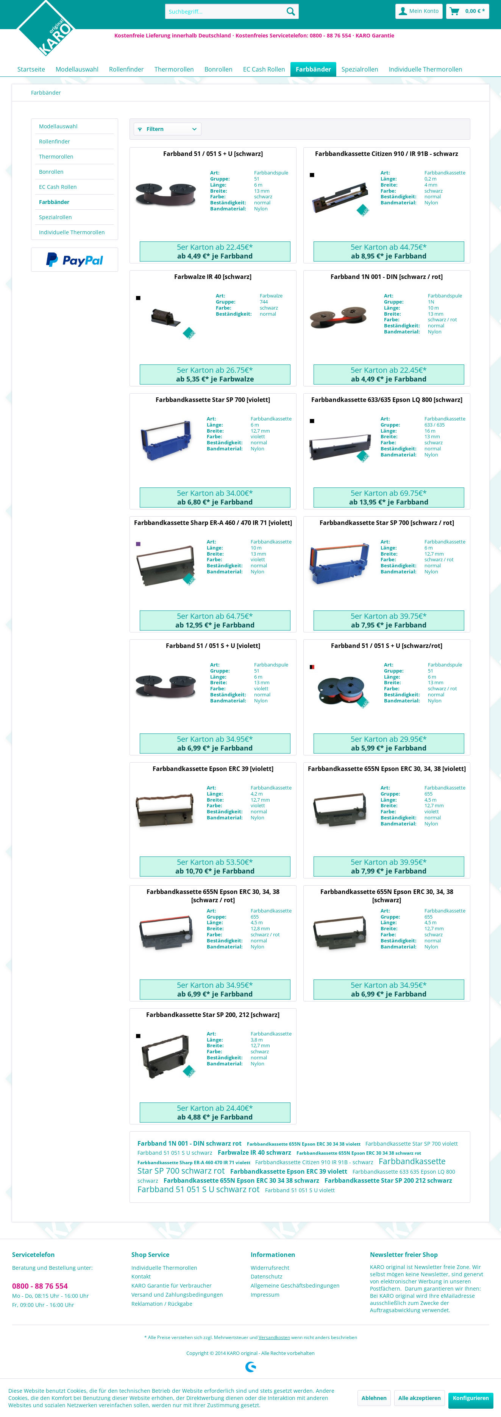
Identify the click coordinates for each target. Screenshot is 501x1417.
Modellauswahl (58, 126)
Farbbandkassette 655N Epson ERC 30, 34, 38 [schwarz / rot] (213, 896)
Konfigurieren (471, 1397)
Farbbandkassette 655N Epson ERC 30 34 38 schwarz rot (359, 1153)
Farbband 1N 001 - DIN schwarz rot (190, 1143)
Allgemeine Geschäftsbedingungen (295, 1285)
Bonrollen (51, 171)
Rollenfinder (54, 141)
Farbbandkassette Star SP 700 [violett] (213, 400)
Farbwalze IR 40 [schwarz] (212, 276)
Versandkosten (274, 1337)
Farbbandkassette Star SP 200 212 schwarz (388, 1180)
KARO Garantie (375, 35)
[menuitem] (232, 11)
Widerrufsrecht (270, 1267)
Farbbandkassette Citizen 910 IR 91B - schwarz (315, 1162)
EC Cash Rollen (58, 186)
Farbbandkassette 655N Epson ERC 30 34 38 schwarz (242, 1180)
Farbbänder (54, 202)
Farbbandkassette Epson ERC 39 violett (289, 1171)
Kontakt (141, 1276)
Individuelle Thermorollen (72, 232)
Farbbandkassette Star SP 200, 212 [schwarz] (212, 1015)
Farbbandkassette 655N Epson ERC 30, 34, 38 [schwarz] (386, 896)
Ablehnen (374, 1397)
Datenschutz (266, 1276)
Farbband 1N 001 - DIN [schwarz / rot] (387, 276)
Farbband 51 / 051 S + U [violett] (213, 646)
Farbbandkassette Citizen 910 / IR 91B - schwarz (386, 153)
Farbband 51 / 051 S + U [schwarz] (213, 153)
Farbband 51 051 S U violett (300, 1190)
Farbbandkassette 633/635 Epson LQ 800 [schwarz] (386, 400)
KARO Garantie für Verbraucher (171, 1285)
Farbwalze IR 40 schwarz (255, 1152)
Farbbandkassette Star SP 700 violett (411, 1143)
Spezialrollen (55, 217)
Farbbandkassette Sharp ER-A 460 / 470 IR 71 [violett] (213, 523)
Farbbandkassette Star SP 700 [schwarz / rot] (387, 523)
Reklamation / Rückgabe (161, 1303)
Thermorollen (56, 156)
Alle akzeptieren (419, 1397)
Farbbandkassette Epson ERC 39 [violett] (213, 769)
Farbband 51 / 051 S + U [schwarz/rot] (386, 646)
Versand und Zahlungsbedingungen (177, 1294)
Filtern (151, 128)
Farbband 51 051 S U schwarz (175, 1152)
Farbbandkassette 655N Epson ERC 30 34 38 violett (304, 1144)
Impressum (265, 1294)
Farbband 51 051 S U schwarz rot (199, 1189)
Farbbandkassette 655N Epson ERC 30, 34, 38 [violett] (387, 769)
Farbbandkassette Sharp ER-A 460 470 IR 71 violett (194, 1162)
